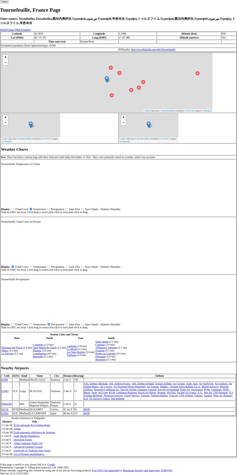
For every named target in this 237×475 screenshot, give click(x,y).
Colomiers (38, 344)
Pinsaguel (100, 356)
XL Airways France (99, 398)
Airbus (17, 428)
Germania (216, 389)
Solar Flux (74, 209)
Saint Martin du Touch (44, 347)
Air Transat (152, 386)
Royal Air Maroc (147, 392)
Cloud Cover (21, 209)
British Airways (210, 386)
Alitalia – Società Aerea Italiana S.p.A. (180, 386)
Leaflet (147, 111)
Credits (51, 464)
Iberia (87, 392)
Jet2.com (103, 392)
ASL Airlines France (120, 383)
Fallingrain (207, 111)
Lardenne (72, 346)
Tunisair (145, 395)
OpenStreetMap (167, 111)
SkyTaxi (171, 392)
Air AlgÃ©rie (206, 383)
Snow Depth (91, 209)
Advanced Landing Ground (28, 447)
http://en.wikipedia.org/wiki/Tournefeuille (153, 49)
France (10, 29)
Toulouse (71, 355)
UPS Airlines (186, 395)
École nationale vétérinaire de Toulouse (34, 432)
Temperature (39, 209)
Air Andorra (221, 383)
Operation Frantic (23, 439)
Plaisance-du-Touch (11, 347)
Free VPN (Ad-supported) (105, 470)
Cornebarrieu (40, 353)
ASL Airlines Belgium (96, 383)
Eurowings (197, 389)
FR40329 (7, 404)
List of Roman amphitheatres (29, 454)
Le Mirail (72, 349)
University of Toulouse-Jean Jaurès (32, 450)
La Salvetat (7, 353)
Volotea (198, 395)
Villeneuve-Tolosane (106, 347)
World (3, 29)
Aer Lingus (179, 383)
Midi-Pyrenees (23, 29)
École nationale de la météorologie (32, 425)
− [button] (5, 62)
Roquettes (100, 359)
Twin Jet (173, 395)
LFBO (5, 391)
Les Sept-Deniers (76, 352)
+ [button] (5, 57)
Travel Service (131, 395)
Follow (4, 1)
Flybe (207, 389)
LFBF (5, 379)
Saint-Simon (102, 341)
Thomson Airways (113, 395)
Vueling (208, 395)
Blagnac (37, 350)
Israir (94, 392)
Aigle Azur (192, 383)
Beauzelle (38, 356)
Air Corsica (106, 386)
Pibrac (4, 350)
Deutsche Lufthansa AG (106, 389)
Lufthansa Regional (126, 392)
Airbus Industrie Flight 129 (28, 443)
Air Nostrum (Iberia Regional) (129, 386)
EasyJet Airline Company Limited (138, 389)
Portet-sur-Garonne (105, 353)
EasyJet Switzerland (168, 389)
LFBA (5, 413)
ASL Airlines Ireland (143, 383)
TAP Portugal (220, 392)
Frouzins (100, 350)
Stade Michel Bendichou (27, 436)
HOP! (226, 389)
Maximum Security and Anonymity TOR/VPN (147, 470)
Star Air (208, 392)
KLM (112, 392)
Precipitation (57, 209)
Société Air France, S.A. (190, 392)
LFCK (5, 409)
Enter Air (185, 389)
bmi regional (117, 398)
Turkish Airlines (159, 395)
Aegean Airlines (163, 383)
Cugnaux (100, 344)
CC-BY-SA (189, 111)
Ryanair (161, 392)
